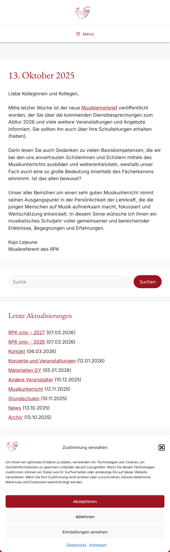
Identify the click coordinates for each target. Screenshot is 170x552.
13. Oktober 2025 (41, 75)
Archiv (15, 417)
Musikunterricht (25, 389)
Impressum (98, 545)
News (14, 408)
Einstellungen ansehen (85, 532)
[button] (161, 447)
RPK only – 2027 (26, 332)
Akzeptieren (85, 501)
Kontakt (16, 351)
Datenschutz (76, 545)
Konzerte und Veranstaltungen (42, 361)
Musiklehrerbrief (99, 108)
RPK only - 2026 (26, 342)
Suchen (147, 281)
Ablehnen (85, 516)
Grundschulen (23, 398)
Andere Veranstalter (30, 379)
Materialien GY (24, 370)
